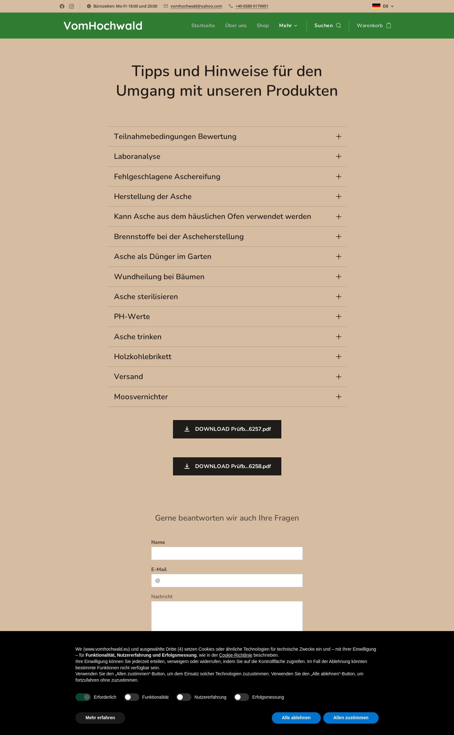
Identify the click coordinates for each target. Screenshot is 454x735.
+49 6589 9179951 (252, 6)
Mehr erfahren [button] (100, 717)
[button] (328, 25)
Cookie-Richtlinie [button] (235, 655)
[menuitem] (201, 25)
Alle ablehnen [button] (296, 717)
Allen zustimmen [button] (350, 717)
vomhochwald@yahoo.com (196, 6)
